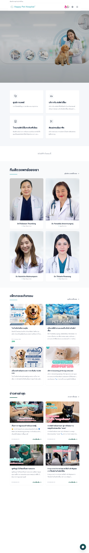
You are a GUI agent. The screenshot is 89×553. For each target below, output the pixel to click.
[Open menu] (77, 7)
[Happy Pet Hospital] (25, 7)
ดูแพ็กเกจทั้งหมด (73, 299)
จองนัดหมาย (34, 56)
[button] (26, 203)
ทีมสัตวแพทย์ (55, 56)
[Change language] (72, 7)
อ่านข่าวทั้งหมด (73, 397)
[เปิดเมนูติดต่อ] (83, 547)
